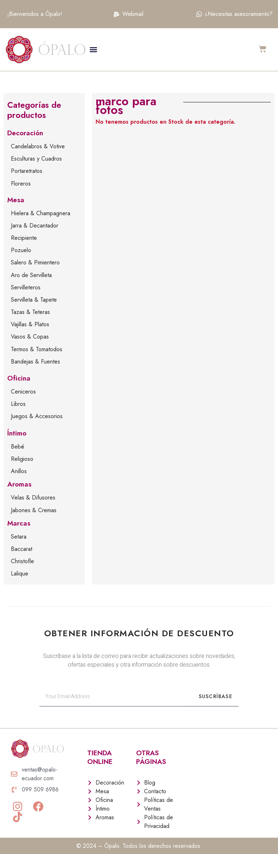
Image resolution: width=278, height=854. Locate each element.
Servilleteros (26, 287)
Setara (18, 536)
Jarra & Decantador (34, 225)
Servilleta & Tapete (34, 300)
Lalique (19, 573)
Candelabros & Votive (38, 146)
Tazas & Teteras (30, 312)
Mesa (15, 200)
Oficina (18, 378)
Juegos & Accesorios (37, 416)
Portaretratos (26, 171)
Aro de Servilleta (31, 275)
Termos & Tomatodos (36, 349)
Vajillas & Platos (30, 324)
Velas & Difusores (33, 497)
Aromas (19, 484)
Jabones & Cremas (33, 510)
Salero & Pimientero (35, 262)
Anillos (19, 471)
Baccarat (21, 549)
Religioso (22, 459)
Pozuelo (21, 250)
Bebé (17, 446)
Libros (18, 404)
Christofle (22, 561)
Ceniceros (23, 391)
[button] (93, 49)
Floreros (21, 183)
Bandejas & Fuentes (35, 361)
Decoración (25, 133)
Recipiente (24, 238)
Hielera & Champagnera (40, 213)
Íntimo (16, 433)
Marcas (18, 523)
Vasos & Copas (30, 336)
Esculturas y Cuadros (36, 158)
